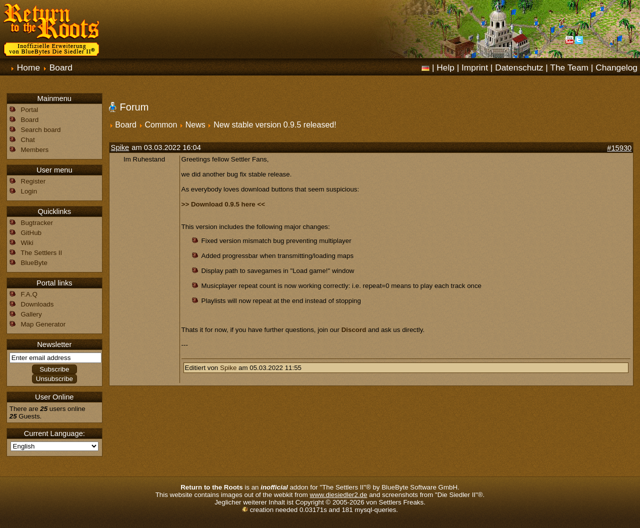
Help (445, 67)
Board (61, 67)
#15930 (619, 148)
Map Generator (43, 324)
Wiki (27, 242)
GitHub (31, 232)
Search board (41, 130)
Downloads (37, 304)
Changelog (617, 67)
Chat (28, 140)
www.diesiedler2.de (339, 494)
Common (160, 124)
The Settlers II (41, 252)
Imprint (475, 67)
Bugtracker (37, 222)
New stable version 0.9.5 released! (275, 124)
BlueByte (34, 262)
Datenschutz (519, 67)
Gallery (31, 314)
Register (33, 181)
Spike (120, 148)
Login (29, 191)
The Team (569, 67)
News (196, 124)
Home (28, 67)
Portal (29, 110)
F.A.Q (29, 294)
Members (35, 150)
